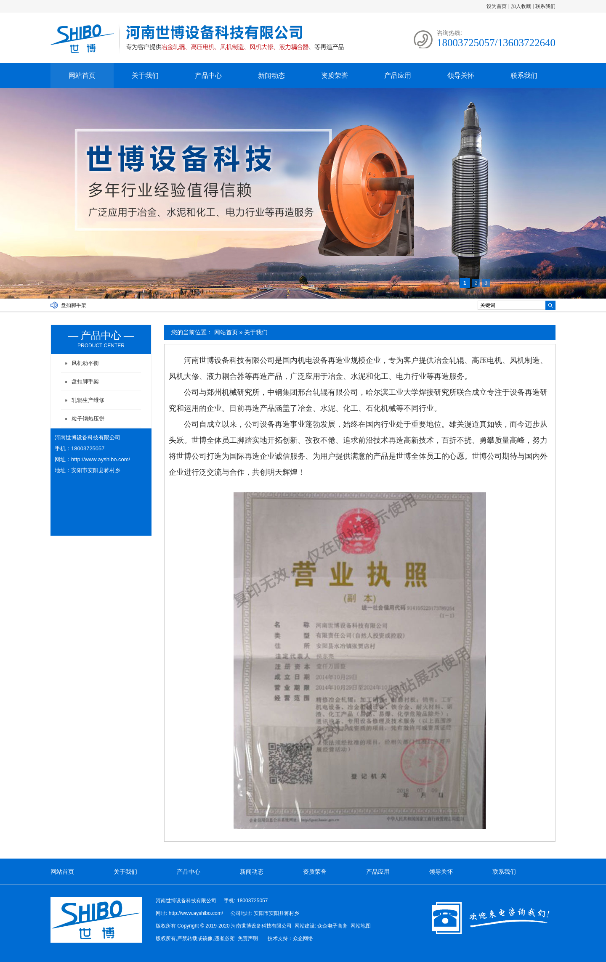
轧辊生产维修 (88, 400)
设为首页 (496, 6)
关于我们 (145, 75)
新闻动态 (271, 75)
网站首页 (82, 75)
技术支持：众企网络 (290, 938)
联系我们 (545, 6)
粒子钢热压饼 (88, 418)
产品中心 (208, 75)
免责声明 (248, 938)
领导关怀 (460, 75)
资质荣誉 (334, 75)
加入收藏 (521, 6)
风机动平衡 (85, 363)
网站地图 (361, 926)
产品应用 (397, 75)
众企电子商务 (332, 926)
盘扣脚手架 (73, 305)
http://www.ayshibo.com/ (100, 459)
